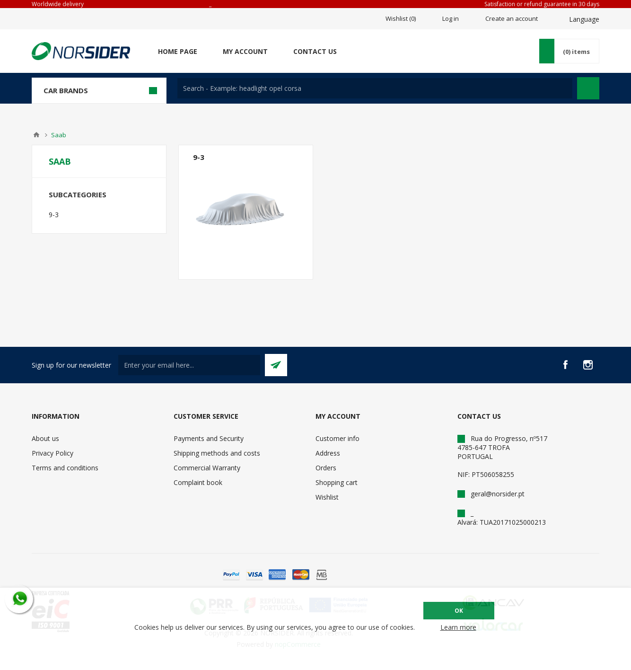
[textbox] (374, 88)
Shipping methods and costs (217, 453)
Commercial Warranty (207, 467)
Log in (450, 18)
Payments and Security (209, 438)
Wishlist (327, 497)
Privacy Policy (52, 453)
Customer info (337, 438)
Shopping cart (337, 482)
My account (245, 51)
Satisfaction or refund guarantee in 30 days (541, 4)
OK (459, 611)
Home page (177, 51)
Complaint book (198, 482)
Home (36, 134)
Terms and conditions (65, 467)
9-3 (198, 157)
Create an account (511, 18)
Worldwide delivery (58, 4)
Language (584, 19)
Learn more (458, 627)
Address (328, 453)
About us (45, 438)
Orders (326, 467)
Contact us (315, 51)
